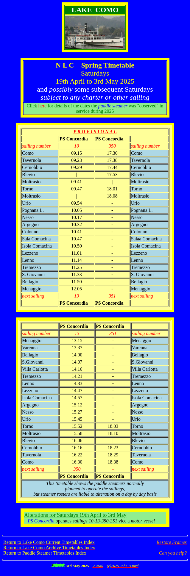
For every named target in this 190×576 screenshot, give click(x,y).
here (42, 105)
